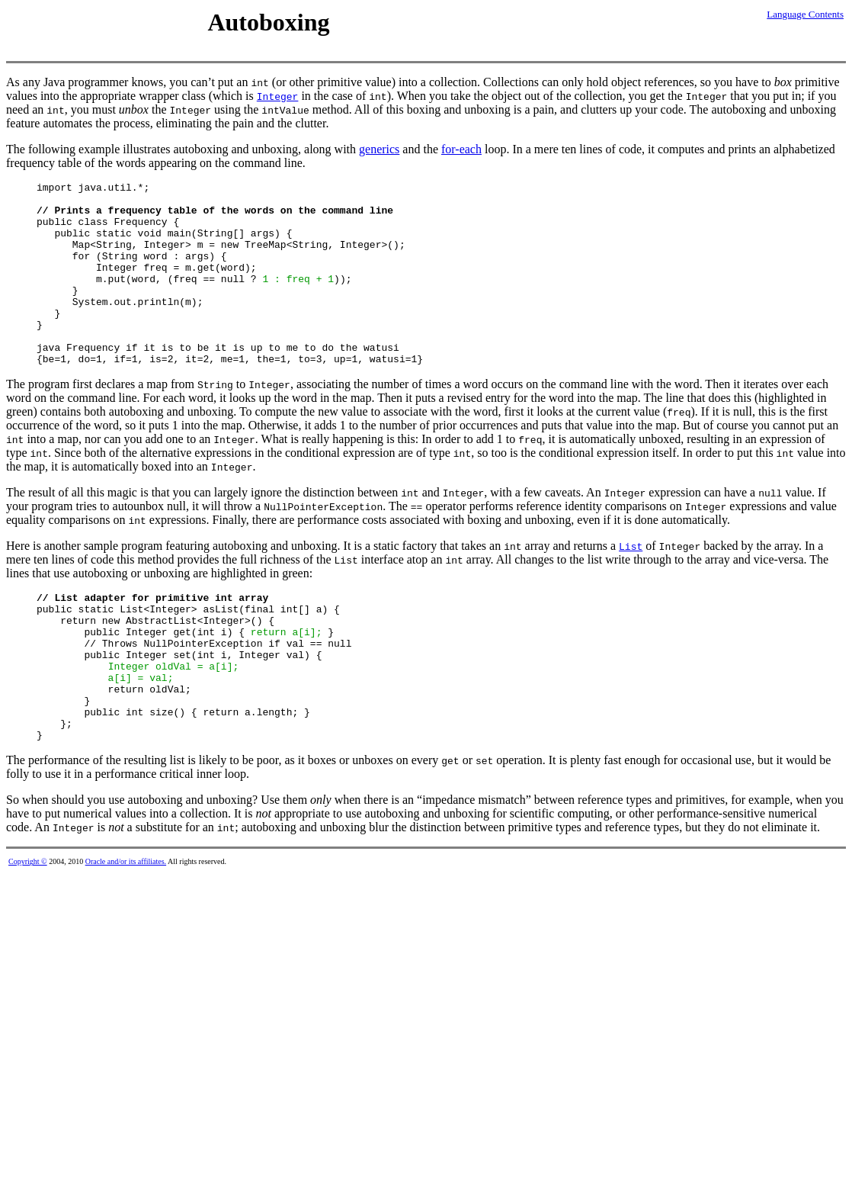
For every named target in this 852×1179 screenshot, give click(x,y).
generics (379, 149)
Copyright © (27, 928)
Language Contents (805, 14)
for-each (461, 149)
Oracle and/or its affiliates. (125, 928)
